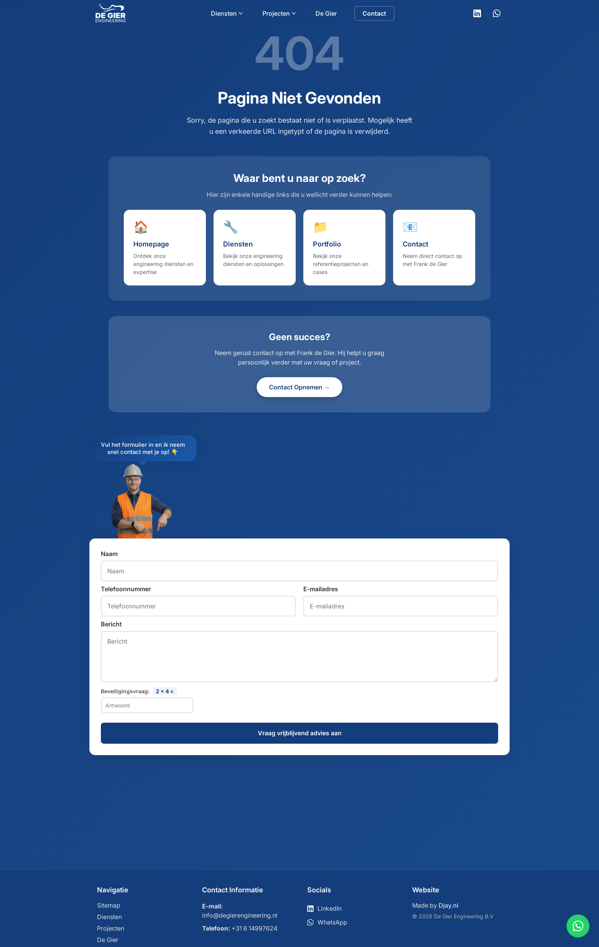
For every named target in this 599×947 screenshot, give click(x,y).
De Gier (326, 13)
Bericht (111, 624)
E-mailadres (320, 589)
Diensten (227, 13)
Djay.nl (448, 905)
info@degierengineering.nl (239, 915)
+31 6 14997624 (254, 928)
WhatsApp (327, 922)
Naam (109, 554)
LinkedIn (324, 908)
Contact (374, 13)
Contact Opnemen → (299, 387)
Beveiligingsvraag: (139, 691)
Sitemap (108, 905)
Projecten (279, 13)
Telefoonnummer (126, 589)
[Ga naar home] (111, 20)
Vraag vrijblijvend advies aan (300, 733)
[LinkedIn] (477, 13)
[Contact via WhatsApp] (578, 926)
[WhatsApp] (496, 13)
